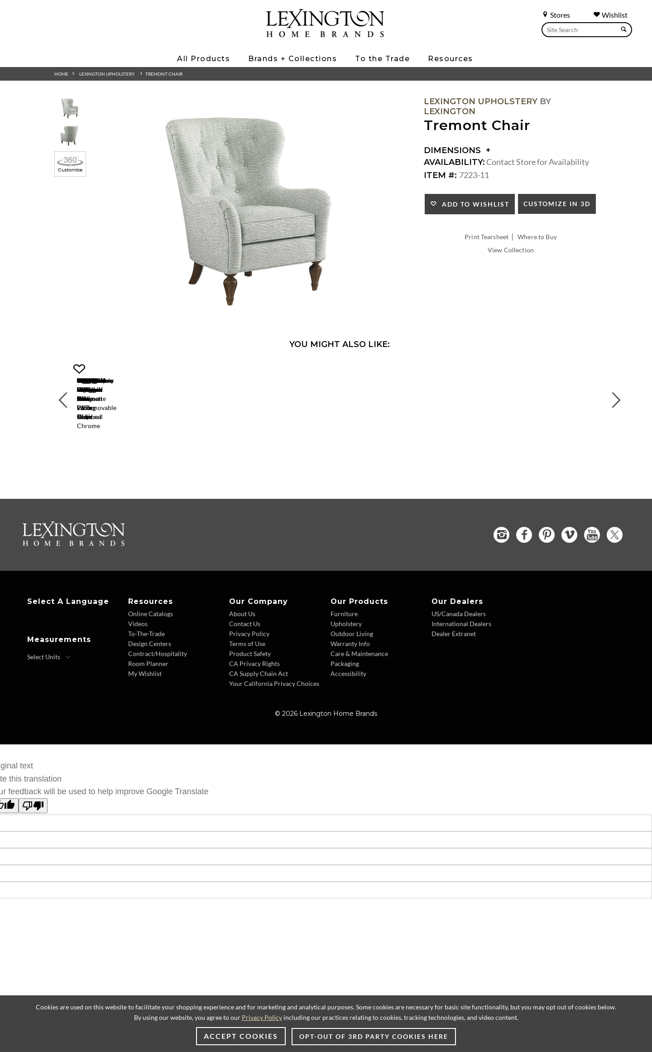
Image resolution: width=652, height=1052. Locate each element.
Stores (556, 14)
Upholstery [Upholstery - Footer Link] (346, 658)
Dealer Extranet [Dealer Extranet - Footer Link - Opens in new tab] (453, 668)
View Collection (511, 250)
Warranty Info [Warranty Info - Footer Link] (350, 678)
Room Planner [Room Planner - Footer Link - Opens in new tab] (148, 698)
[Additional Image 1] (252, 211)
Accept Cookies (241, 1036)
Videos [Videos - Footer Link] (138, 658)
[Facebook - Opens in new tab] (524, 570)
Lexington (449, 111)
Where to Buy (537, 237)
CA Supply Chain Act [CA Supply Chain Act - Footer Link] (258, 708)
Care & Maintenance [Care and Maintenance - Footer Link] (359, 688)
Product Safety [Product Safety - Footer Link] (250, 688)
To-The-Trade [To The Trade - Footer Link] (146, 668)
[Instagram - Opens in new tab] (501, 569)
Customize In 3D (556, 204)
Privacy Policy (262, 1017)
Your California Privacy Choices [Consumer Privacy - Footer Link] (274, 718)
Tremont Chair (163, 74)
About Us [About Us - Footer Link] (242, 648)
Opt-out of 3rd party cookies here (373, 1036)
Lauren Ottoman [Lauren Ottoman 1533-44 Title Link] (407, 459)
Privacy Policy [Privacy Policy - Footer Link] (249, 668)
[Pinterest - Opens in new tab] (547, 570)
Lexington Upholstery (106, 74)
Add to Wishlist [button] (473, 204)
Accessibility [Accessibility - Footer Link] (348, 708)
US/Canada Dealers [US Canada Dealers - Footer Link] (458, 648)
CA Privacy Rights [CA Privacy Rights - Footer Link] (254, 698)
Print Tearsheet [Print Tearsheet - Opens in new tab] (486, 237)
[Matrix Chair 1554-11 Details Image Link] (543, 448)
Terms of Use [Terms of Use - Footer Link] (247, 678)
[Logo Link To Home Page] (325, 34)
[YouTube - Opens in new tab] (592, 570)
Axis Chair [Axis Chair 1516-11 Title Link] (272, 459)
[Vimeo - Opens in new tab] (569, 570)
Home (61, 74)
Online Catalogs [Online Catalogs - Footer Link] (150, 648)
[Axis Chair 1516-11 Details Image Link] (272, 448)
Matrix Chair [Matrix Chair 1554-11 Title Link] (543, 459)
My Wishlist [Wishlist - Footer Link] (145, 708)
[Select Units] (49, 691)
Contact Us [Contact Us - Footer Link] (244, 658)
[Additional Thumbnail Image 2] (70, 136)
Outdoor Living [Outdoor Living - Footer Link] (352, 668)
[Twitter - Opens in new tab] (615, 569)
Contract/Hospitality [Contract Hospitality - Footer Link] (157, 688)
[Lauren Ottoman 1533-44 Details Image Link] (407, 448)
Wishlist (610, 14)
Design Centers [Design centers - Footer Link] (149, 678)
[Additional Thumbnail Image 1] (70, 109)
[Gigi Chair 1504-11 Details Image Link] (136, 448)
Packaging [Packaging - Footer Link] (345, 698)
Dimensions (457, 150)
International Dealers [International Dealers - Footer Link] (461, 658)
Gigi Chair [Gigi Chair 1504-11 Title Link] (136, 459)
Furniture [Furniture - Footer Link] (344, 648)
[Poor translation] (33, 840)
